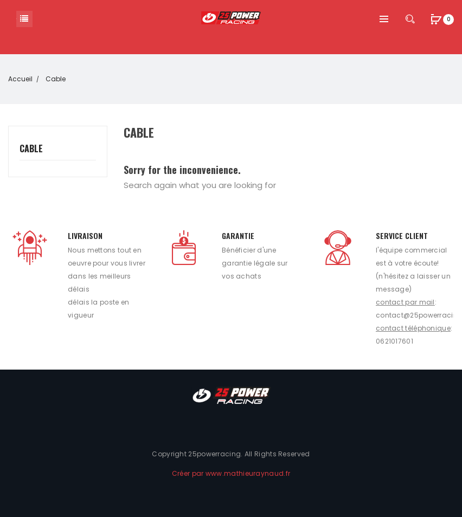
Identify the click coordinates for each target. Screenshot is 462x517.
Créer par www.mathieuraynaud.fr (231, 473)
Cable (31, 149)
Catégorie (24, 19)
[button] (436, 20)
